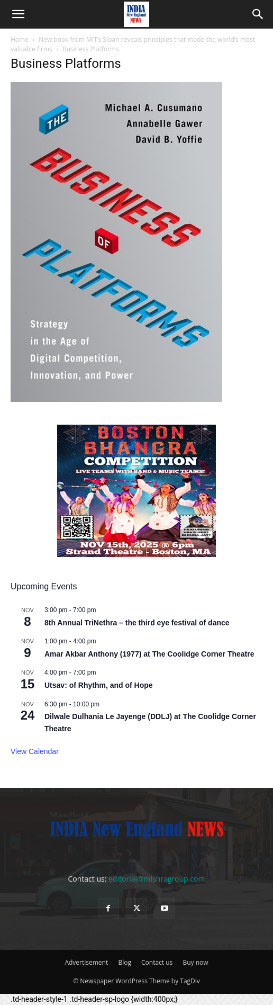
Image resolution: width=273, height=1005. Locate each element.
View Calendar (35, 751)
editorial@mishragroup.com (156, 879)
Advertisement (86, 962)
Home (20, 39)
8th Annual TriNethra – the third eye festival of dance (137, 622)
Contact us (156, 962)
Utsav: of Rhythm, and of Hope (98, 685)
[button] (18, 14)
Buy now (195, 962)
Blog (124, 962)
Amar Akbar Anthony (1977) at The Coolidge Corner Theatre (149, 654)
